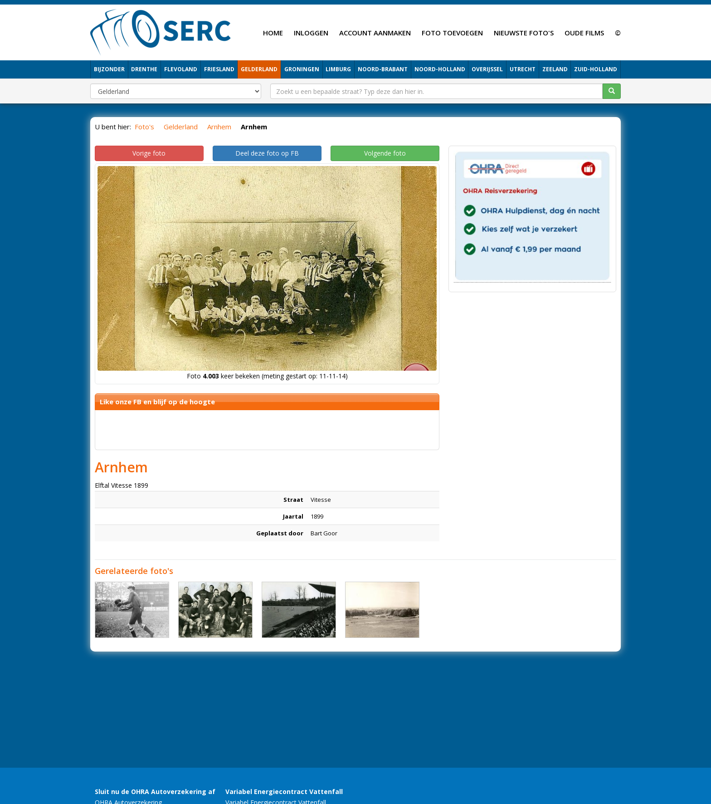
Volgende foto (385, 153)
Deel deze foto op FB (267, 153)
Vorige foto (149, 153)
